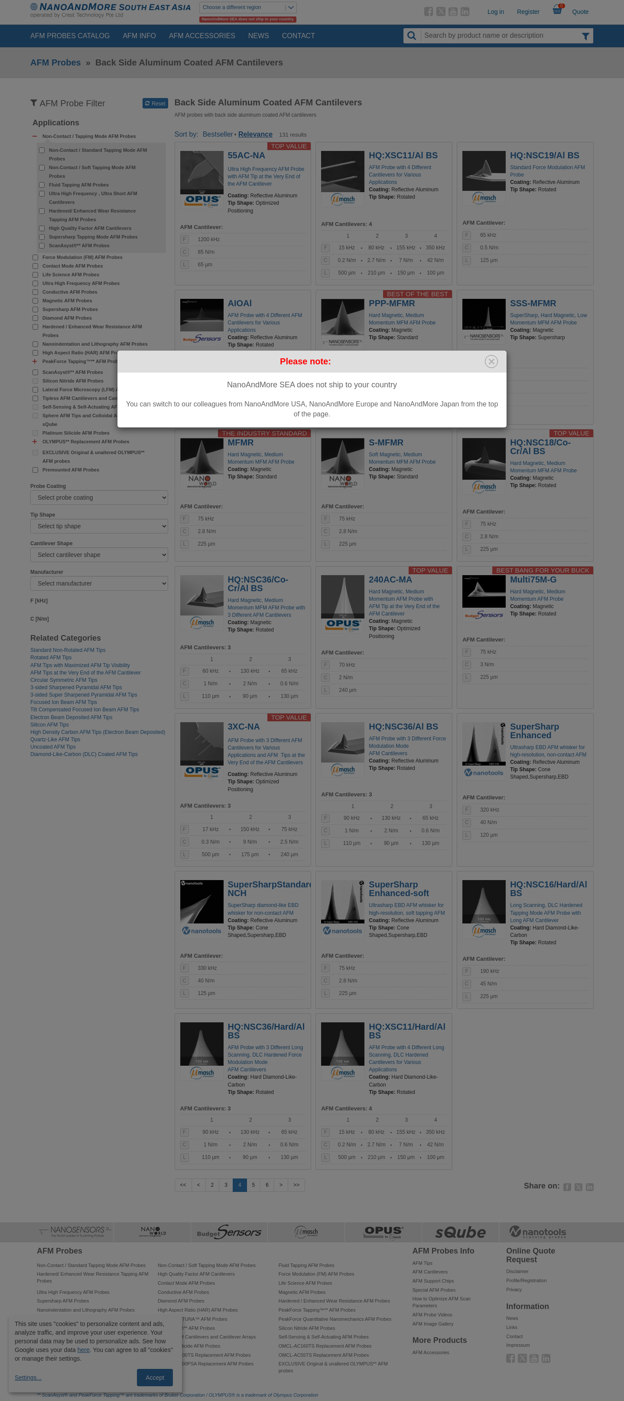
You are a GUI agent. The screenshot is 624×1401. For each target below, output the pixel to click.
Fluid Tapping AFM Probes (79, 184)
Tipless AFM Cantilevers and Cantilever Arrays (95, 398)
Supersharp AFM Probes (70, 309)
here (84, 1349)
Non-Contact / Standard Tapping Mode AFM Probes (98, 154)
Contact (298, 35)
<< (183, 1185)
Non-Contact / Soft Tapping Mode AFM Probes (92, 172)
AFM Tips (422, 1263)
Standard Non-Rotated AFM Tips (67, 650)
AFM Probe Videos (432, 1314)
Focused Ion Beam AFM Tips (63, 702)
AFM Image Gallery (433, 1323)
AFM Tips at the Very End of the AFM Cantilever (85, 673)
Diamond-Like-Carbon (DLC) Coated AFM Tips (84, 754)
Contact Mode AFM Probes (72, 265)
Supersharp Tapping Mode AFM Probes (93, 236)
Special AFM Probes (434, 1290)
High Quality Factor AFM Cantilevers (90, 228)
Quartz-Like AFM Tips (55, 740)
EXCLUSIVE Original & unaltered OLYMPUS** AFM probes (93, 457)
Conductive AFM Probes (70, 292)
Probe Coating (48, 486)
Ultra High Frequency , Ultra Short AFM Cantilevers (93, 198)
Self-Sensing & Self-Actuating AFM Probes (90, 406)
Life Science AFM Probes (70, 274)
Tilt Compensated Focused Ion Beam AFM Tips (84, 710)
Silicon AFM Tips (49, 725)
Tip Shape (42, 515)
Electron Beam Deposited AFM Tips (71, 717)
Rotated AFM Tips (51, 658)
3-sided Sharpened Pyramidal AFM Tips (76, 687)
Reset (155, 104)
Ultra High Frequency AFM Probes (81, 283)
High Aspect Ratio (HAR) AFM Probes (84, 352)
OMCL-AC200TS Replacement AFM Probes (204, 1355)
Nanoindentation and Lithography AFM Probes (95, 344)
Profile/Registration (526, 1280)
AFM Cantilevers (430, 1271)
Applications (55, 123)
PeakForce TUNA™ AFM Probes (193, 1319)
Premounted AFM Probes (70, 469)
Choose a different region (249, 7)
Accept (155, 1377)
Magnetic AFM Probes (67, 300)
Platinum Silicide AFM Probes (76, 432)
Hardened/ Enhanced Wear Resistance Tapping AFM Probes (92, 215)
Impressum (518, 1345)
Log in (496, 11)
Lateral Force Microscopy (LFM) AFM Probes (92, 389)
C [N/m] (39, 619)
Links (511, 1327)
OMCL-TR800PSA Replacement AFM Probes (206, 1363)
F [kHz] (39, 601)
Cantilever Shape (51, 543)
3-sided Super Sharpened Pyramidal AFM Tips (83, 695)
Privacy (514, 1289)
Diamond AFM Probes (67, 318)
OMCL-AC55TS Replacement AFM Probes (324, 1355)
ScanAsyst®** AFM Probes (79, 245)
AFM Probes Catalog (70, 35)
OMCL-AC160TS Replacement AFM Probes (325, 1346)
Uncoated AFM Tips (53, 747)
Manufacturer (46, 572)
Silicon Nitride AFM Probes (73, 380)
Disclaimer (517, 1271)
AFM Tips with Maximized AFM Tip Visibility (80, 665)
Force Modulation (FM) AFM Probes (82, 257)
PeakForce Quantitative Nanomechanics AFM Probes (335, 1319)
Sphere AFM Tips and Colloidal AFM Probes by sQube (95, 420)
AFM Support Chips (433, 1280)
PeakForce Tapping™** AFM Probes (317, 1310)
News (258, 35)
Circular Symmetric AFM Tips (64, 680)
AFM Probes (55, 62)
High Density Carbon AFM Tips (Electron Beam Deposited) (97, 732)
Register (528, 11)
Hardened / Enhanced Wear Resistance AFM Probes (92, 331)
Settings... (28, 1377)
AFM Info (139, 35)
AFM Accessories (202, 35)
